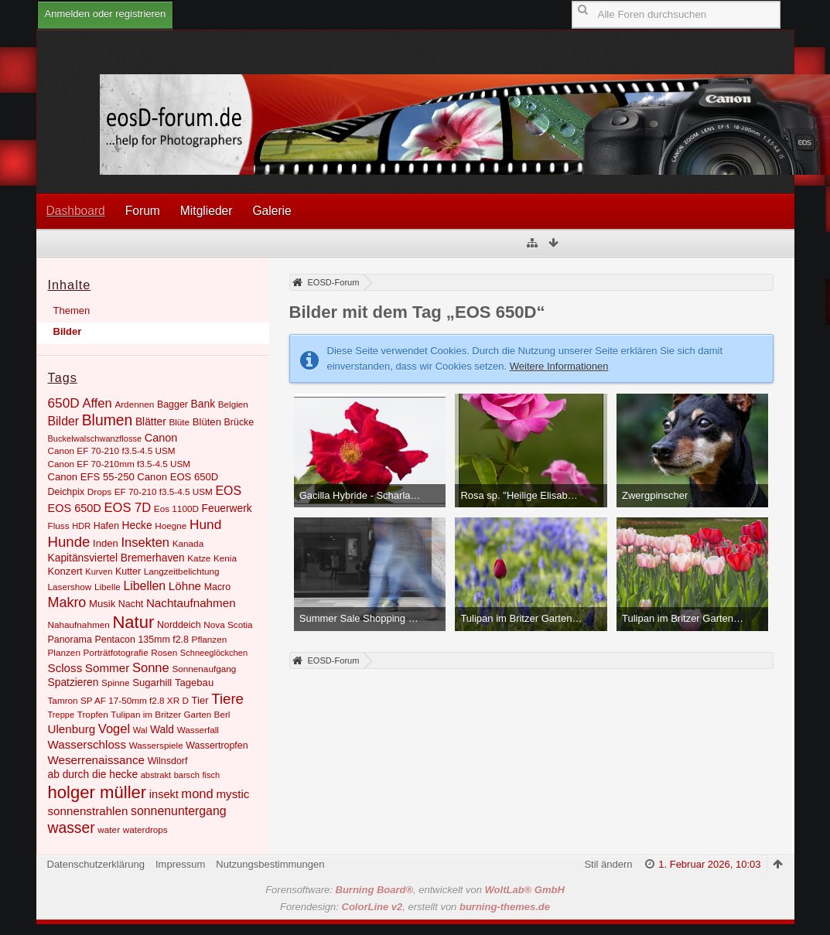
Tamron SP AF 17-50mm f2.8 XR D (118, 700)
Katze (198, 558)
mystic (232, 793)
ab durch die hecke (93, 774)
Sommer (107, 667)
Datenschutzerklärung (96, 864)
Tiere (227, 699)
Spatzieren (73, 682)
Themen (72, 310)
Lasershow (70, 587)
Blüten (207, 422)
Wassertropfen (217, 745)
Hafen (106, 525)
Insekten (145, 542)
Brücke (239, 422)
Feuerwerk (227, 508)
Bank (203, 404)
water (108, 829)
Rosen (164, 652)
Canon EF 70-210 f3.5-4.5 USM (112, 450)
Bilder (67, 331)
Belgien (233, 404)
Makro (67, 602)
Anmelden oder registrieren (105, 13)
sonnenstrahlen (88, 810)
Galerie (271, 210)
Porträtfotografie (116, 652)
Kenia (225, 558)
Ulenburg (72, 728)
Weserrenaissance (96, 759)
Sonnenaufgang (204, 669)
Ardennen (134, 404)
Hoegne (170, 525)
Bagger (172, 404)
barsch (187, 775)
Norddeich (179, 624)
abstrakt (156, 775)
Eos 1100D (176, 508)
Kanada (187, 543)
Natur (133, 622)
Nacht (130, 604)
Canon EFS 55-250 (91, 477)
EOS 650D (74, 508)
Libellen (144, 585)
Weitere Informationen (559, 366)
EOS (229, 490)
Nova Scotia (227, 624)
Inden (105, 543)
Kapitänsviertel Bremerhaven (116, 557)
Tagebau (194, 682)
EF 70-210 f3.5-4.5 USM (163, 491)
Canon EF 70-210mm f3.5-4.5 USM (119, 464)
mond (197, 794)
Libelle (107, 587)
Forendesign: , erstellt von (415, 907)
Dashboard (75, 210)
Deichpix (66, 491)
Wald (162, 729)
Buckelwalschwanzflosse (95, 438)
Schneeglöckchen (214, 652)
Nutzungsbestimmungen (270, 864)
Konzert (65, 571)
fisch (211, 775)
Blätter (150, 421)
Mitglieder (206, 210)
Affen (96, 403)
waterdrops (145, 829)
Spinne (115, 682)
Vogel (114, 729)
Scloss (65, 667)
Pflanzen (209, 639)
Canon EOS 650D (177, 477)
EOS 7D (127, 507)
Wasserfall (198, 730)
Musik (102, 603)
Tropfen (92, 714)
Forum (142, 210)
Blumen (107, 420)
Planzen (64, 652)
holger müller (97, 792)
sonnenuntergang (179, 810)
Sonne (150, 667)
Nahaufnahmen (79, 624)
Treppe (61, 714)
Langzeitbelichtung (182, 571)
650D (64, 403)
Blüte (179, 422)
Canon (161, 438)
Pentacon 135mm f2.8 (141, 639)
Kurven (98, 571)
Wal (140, 730)
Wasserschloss (87, 744)
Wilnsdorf (168, 761)
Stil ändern (608, 864)
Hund (205, 524)
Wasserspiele (156, 745)
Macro (217, 587)
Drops (99, 491)
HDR (81, 526)
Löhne (185, 585)
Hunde (69, 542)
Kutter (128, 571)
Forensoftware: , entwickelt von (415, 890)
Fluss (59, 525)
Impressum (180, 864)
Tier (200, 700)
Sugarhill (152, 682)
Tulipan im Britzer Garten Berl (170, 714)
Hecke (137, 525)
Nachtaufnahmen (191, 602)
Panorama (70, 639)
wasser (71, 828)
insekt (164, 794)
